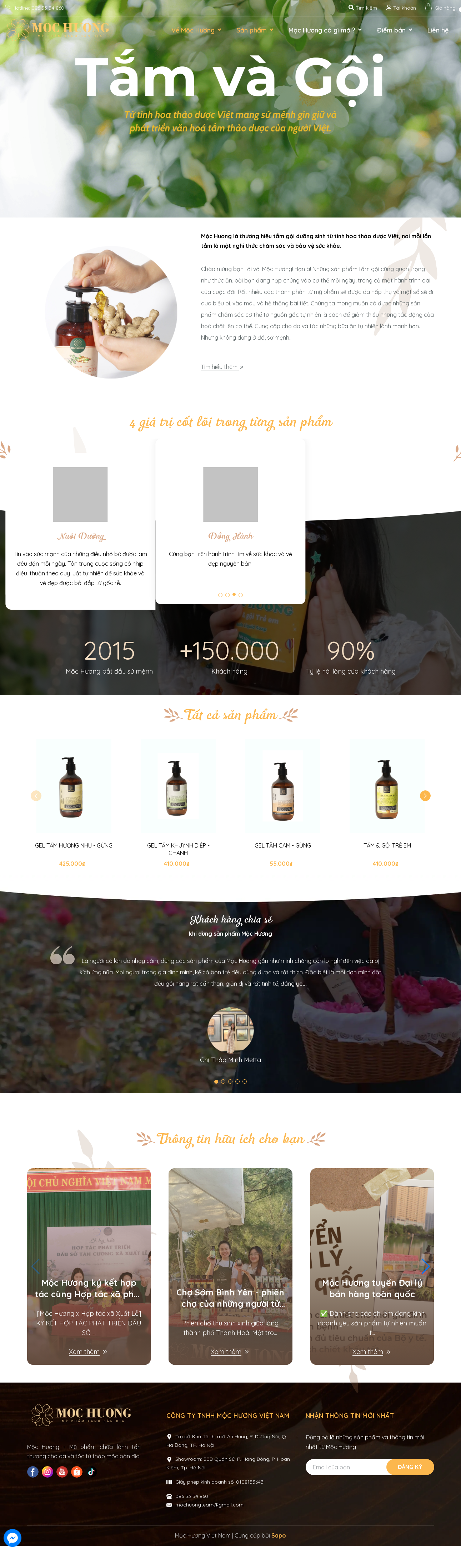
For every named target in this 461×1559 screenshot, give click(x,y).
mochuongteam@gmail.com (209, 1519)
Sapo (278, 1549)
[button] (425, 810)
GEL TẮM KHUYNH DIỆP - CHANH (178, 863)
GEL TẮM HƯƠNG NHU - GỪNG (73, 859)
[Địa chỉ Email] (369, 1481)
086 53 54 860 (47, 8)
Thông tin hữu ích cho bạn (231, 1153)
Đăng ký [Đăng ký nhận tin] (410, 1481)
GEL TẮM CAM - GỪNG (283, 859)
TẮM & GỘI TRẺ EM (387, 859)
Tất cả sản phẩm (230, 729)
